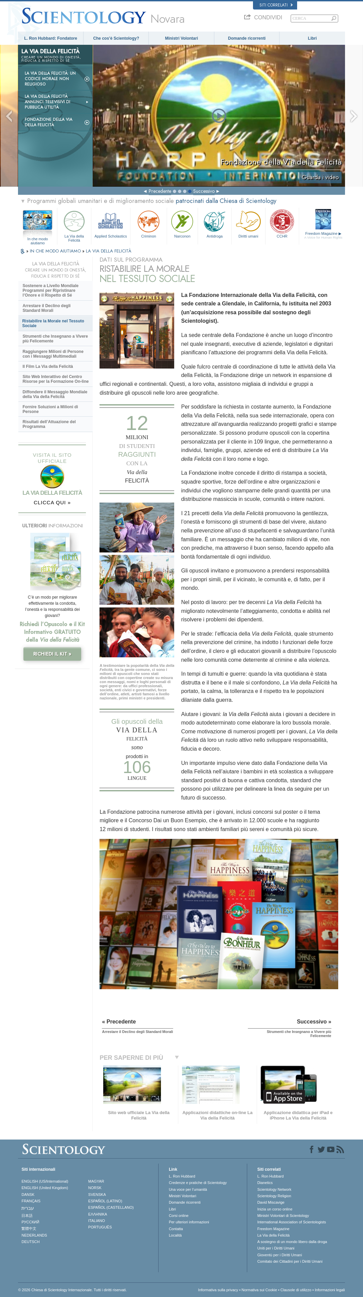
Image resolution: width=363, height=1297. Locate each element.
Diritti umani (248, 223)
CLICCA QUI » (52, 502)
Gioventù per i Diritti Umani (279, 1255)
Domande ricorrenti (247, 38)
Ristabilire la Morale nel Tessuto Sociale (53, 323)
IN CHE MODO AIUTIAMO (56, 251)
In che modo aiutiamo (38, 239)
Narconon (182, 223)
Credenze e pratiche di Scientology (198, 1183)
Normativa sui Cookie (259, 1290)
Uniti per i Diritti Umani (275, 1248)
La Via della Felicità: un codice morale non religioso (50, 78)
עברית (27, 1208)
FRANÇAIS (30, 1201)
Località (175, 1235)
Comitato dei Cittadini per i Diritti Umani (290, 1261)
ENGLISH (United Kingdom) (44, 1188)
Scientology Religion (274, 1196)
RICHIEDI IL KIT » (52, 654)
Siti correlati (276, 5)
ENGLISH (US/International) (44, 1181)
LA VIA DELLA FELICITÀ (108, 251)
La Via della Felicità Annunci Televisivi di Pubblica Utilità (47, 101)
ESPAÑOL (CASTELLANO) (111, 1207)
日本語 (27, 1216)
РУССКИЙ (30, 1222)
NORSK (95, 1188)
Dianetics (265, 1183)
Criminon (148, 223)
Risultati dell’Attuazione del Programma (49, 424)
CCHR (282, 223)
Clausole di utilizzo (295, 1290)
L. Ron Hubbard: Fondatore (50, 38)
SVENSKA (97, 1194)
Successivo (204, 191)
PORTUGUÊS (100, 1227)
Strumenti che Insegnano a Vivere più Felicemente (55, 338)
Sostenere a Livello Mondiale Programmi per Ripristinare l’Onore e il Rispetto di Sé (50, 290)
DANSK (27, 1194)
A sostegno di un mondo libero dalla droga (292, 1242)
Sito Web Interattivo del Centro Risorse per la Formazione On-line (55, 379)
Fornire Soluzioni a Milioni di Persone (50, 409)
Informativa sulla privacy (218, 1290)
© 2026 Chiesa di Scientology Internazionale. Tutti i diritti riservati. (72, 1290)
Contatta (176, 1229)
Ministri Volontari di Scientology (283, 1216)
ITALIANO (96, 1221)
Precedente (160, 191)
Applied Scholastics (111, 223)
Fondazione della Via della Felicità (48, 122)
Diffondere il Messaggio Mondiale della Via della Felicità (54, 394)
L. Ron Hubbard (182, 1176)
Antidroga (215, 223)
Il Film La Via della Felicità (47, 366)
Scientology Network (274, 1189)
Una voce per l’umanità (188, 1189)
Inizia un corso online (274, 1209)
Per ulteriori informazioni (189, 1222)
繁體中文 (28, 1228)
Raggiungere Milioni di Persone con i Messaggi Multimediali (52, 354)
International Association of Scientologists (291, 1222)
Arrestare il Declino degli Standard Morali (46, 308)
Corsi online (178, 1216)
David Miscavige (271, 1202)
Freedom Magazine (323, 235)
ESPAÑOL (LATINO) (105, 1201)
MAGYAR (96, 1181)
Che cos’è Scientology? (116, 38)
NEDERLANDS (34, 1235)
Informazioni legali (330, 1290)
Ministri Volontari (181, 38)
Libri (312, 38)
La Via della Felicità (74, 225)
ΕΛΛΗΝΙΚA (97, 1214)
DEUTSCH (30, 1242)
